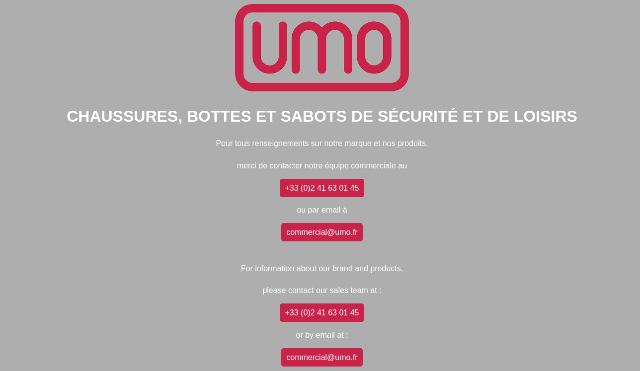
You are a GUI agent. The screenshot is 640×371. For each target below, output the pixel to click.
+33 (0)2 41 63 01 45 (322, 188)
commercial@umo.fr (321, 232)
